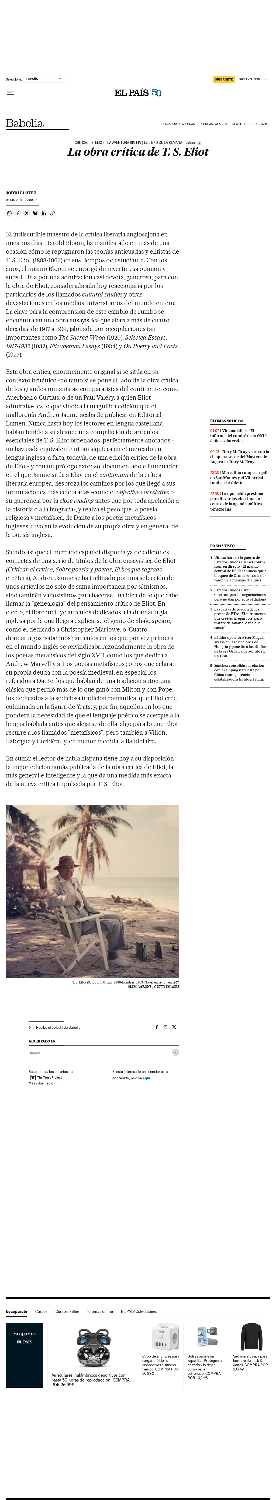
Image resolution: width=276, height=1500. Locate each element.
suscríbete (224, 79)
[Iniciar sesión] (253, 79)
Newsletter (241, 124)
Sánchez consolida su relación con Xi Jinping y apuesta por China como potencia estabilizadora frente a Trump (239, 672)
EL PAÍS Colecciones (139, 1311)
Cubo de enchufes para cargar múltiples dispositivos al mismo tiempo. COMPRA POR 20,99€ (160, 1365)
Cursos (41, 1311)
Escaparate (16, 1311)
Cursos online (67, 1311)
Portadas (261, 124)
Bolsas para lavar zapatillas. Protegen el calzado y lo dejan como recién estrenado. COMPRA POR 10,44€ (205, 1367)
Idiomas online (100, 1311)
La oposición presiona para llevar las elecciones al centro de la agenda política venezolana (236, 501)
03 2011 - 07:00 (22, 200)
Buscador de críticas (178, 124)
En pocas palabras (213, 124)
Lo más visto (222, 546)
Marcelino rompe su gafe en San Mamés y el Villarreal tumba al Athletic (239, 477)
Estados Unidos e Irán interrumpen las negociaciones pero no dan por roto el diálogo (240, 594)
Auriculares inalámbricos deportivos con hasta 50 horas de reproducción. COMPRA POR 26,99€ (90, 1380)
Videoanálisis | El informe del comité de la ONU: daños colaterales (238, 435)
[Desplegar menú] (10, 93)
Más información (43, 1083)
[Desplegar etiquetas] (175, 1052)
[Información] (199, 143)
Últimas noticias (226, 421)
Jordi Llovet (21, 192)
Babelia (25, 123)
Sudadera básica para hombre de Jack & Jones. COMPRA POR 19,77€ (250, 1362)
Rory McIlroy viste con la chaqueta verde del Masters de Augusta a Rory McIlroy (239, 456)
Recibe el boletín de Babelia (58, 1027)
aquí (146, 1078)
